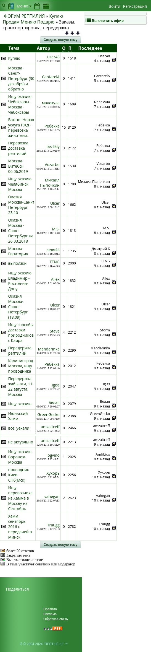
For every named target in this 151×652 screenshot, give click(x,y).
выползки (17, 263)
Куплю (14, 58)
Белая (54, 402)
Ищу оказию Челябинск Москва (20, 184)
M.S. (56, 229)
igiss (56, 385)
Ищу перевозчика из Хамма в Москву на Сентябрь (20, 498)
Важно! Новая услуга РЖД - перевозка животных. (21, 127)
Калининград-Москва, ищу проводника (21, 366)
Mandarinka (49, 349)
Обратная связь (55, 619)
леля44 (53, 249)
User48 (53, 56)
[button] (60, 39)
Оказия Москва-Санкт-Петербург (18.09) (18, 306)
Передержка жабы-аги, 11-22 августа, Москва (21, 386)
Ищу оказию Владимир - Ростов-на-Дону (20, 280)
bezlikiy (53, 146)
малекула (51, 102)
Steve (55, 331)
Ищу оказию (20, 403)
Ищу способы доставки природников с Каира (21, 332)
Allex (55, 279)
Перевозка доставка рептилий (18, 148)
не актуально (20, 442)
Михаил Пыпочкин (50, 182)
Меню (24, 6)
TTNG (55, 261)
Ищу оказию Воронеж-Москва (20, 457)
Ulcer (55, 203)
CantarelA (51, 76)
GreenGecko (48, 414)
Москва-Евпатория (18, 251)
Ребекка (52, 126)
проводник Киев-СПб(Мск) (18, 475)
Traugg (53, 525)
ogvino (53, 455)
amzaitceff (50, 426)
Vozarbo (52, 164)
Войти (114, 6)
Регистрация (135, 6)
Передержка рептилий (19, 350)
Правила (50, 609)
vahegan (52, 496)
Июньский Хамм (18, 416)
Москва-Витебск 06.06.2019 (18, 166)
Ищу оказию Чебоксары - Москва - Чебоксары (20, 104)
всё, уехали (19, 428)
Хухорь (53, 473)
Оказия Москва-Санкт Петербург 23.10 (21, 204)
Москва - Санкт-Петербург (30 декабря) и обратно (21, 78)
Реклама (50, 614)
